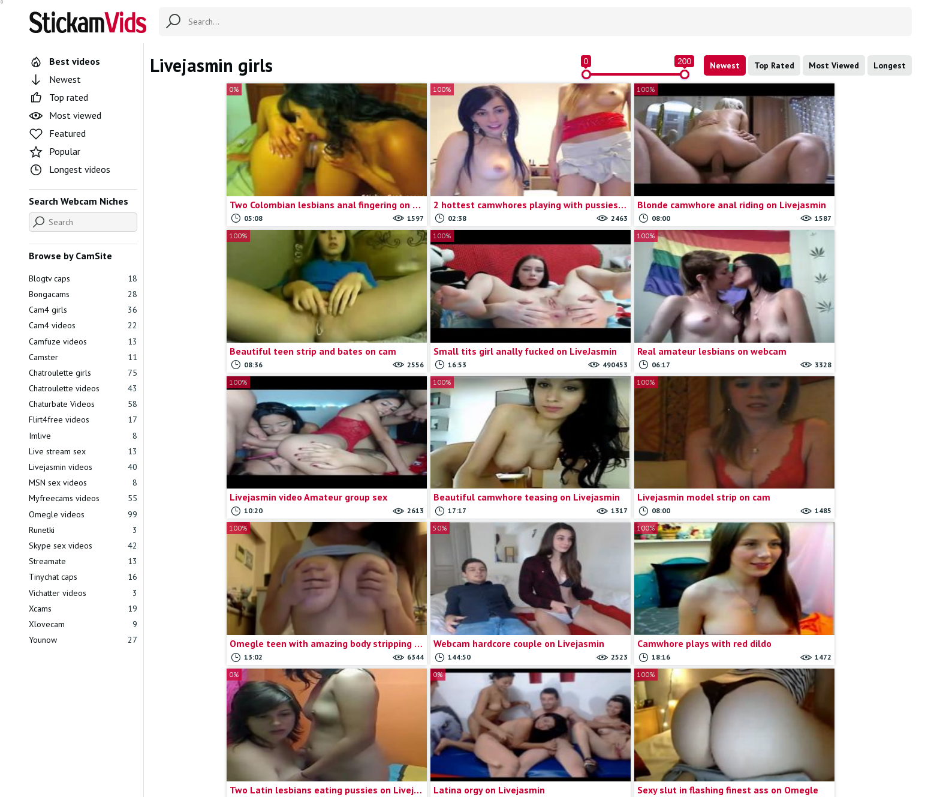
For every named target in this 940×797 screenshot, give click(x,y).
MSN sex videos (83, 482)
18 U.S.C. (599, 738)
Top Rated (774, 65)
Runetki (83, 530)
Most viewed (65, 115)
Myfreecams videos (83, 498)
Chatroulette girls (83, 372)
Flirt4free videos (83, 419)
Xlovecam (83, 624)
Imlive (83, 435)
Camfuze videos (83, 341)
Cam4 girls (83, 309)
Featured (57, 133)
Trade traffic (548, 738)
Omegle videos (83, 514)
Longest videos (69, 169)
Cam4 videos (83, 325)
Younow (83, 639)
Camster (83, 357)
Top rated (58, 97)
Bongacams (83, 294)
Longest (889, 65)
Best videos (64, 61)
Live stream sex (83, 451)
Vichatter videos (83, 593)
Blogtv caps (83, 278)
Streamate (83, 561)
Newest (725, 65)
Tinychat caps (83, 576)
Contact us (435, 738)
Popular (54, 151)
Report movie (490, 738)
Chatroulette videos (83, 388)
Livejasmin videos (83, 467)
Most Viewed (834, 65)
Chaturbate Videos (83, 403)
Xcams (83, 608)
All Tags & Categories (365, 738)
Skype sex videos (83, 545)
